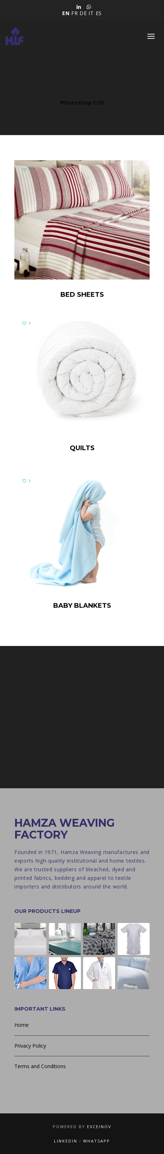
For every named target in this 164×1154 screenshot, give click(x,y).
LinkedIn (65, 1141)
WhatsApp (96, 1141)
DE (83, 13)
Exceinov (99, 1126)
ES (99, 13)
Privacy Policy (30, 1045)
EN (65, 13)
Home (21, 1024)
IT (91, 13)
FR (74, 13)
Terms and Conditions (40, 1066)
